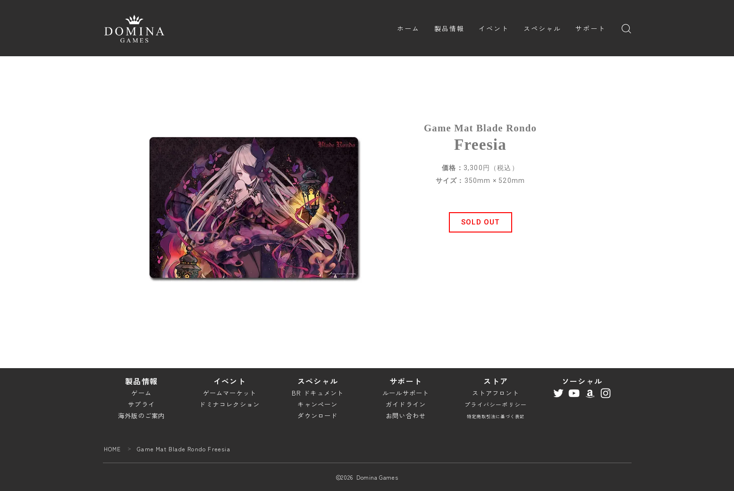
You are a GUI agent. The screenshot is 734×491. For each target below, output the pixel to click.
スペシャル (542, 28)
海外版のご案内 (141, 415)
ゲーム (141, 392)
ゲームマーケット (230, 392)
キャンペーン (317, 404)
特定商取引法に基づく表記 (495, 416)
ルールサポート (405, 392)
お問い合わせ (406, 415)
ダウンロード (317, 415)
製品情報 (449, 28)
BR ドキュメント (318, 392)
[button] (480, 222)
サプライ (141, 404)
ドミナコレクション (229, 404)
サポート (590, 28)
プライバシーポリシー (495, 404)
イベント (494, 28)
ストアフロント (495, 392)
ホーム (408, 28)
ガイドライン (406, 404)
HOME (112, 449)
